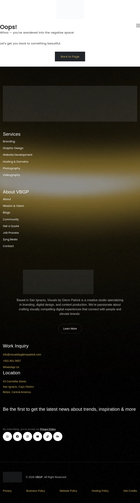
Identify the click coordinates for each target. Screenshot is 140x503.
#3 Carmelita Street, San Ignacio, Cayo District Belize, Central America (18, 387)
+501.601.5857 (12, 360)
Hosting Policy (100, 490)
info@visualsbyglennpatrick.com (22, 354)
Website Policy (68, 490)
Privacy (7, 490)
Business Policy (35, 490)
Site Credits (130, 490)
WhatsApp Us (11, 367)
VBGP (39, 477)
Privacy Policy (48, 429)
